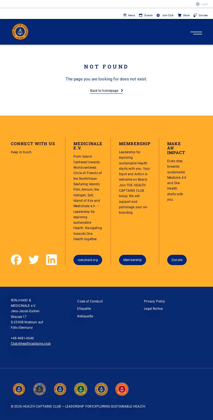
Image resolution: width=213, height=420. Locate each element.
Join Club (168, 15)
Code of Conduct (89, 301)
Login (204, 3)
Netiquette (85, 316)
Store (186, 15)
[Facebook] (16, 259)
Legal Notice (153, 309)
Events (148, 15)
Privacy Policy (154, 301)
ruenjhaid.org (88, 260)
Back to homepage (104, 91)
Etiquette (84, 309)
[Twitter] (33, 259)
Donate (203, 15)
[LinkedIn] (51, 259)
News (131, 15)
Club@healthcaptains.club (31, 343)
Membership (132, 260)
